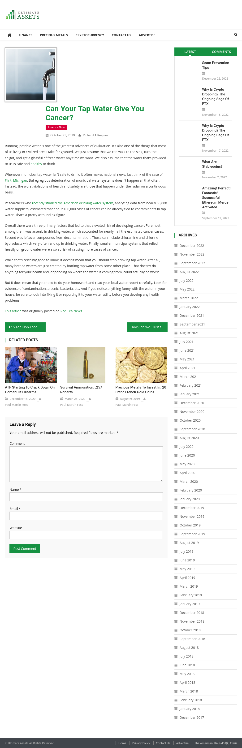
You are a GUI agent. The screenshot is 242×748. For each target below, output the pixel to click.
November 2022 (192, 254)
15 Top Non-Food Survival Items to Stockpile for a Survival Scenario (28, 327)
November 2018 (192, 621)
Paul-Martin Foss (16, 405)
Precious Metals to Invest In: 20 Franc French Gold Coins (141, 389)
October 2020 (190, 420)
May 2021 (187, 359)
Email (15, 508)
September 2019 (192, 534)
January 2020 (190, 499)
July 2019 (187, 551)
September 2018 (192, 639)
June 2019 (187, 560)
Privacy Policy (141, 743)
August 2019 (189, 542)
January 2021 (190, 394)
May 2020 (187, 464)
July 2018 (187, 656)
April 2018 (187, 682)
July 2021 (187, 341)
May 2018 (187, 673)
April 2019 (187, 577)
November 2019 (192, 516)
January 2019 (190, 604)
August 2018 (189, 647)
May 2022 (187, 289)
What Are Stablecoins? (212, 164)
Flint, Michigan (16, 180)
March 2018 (189, 691)
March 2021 (189, 376)
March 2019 (189, 586)
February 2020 (191, 490)
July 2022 (187, 280)
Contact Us (121, 35)
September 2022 (192, 263)
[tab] (190, 51)
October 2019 (190, 525)
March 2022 (189, 298)
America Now (56, 127)
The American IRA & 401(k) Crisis (215, 743)
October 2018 (190, 630)
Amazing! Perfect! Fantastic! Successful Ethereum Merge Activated (216, 197)
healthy (36, 164)
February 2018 (191, 700)
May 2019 (187, 569)
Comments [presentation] (221, 51)
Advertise (147, 35)
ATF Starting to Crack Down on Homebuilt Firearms (30, 389)
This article (13, 311)
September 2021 (192, 324)
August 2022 (189, 271)
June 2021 (187, 350)
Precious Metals (54, 35)
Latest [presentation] (190, 51)
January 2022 (190, 306)
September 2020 (192, 429)
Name (15, 489)
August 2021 (189, 333)
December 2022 (192, 245)
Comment (17, 443)
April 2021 (187, 368)
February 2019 (191, 595)
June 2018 (187, 665)
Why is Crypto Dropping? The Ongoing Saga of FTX (215, 96)
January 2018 (190, 708)
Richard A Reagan (95, 135)
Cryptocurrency (90, 35)
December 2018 (192, 612)
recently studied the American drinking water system (72, 203)
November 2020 (192, 411)
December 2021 (192, 315)
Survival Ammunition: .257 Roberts (81, 389)
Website (15, 528)
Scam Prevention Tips (215, 65)
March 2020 (189, 481)
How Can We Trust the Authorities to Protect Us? (149, 327)
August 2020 (189, 438)
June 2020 (187, 455)
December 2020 (192, 403)
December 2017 (192, 717)
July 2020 (187, 446)
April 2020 (187, 472)
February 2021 (191, 385)
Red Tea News (71, 311)
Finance (25, 35)
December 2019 (192, 507)
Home (122, 743)
